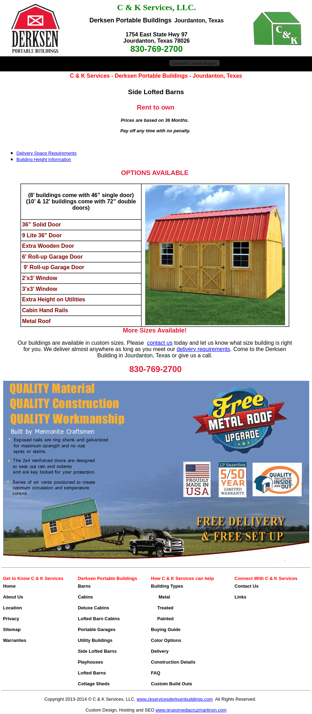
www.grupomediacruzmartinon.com (191, 710)
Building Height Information (43, 159)
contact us (159, 343)
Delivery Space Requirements (46, 153)
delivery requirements (203, 349)
